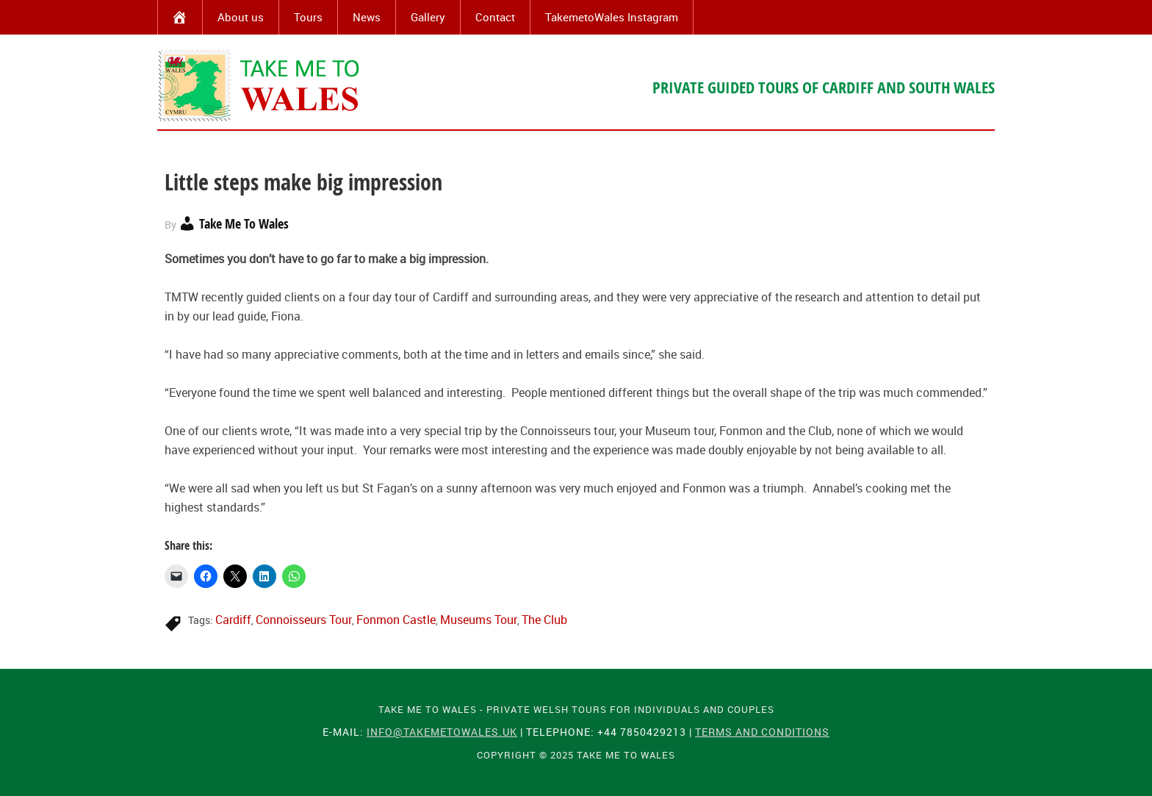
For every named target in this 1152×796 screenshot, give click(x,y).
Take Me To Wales (260, 85)
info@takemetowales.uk (442, 732)
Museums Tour (478, 620)
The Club (544, 620)
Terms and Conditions (762, 732)
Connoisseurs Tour (304, 620)
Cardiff (233, 620)
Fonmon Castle (396, 620)
